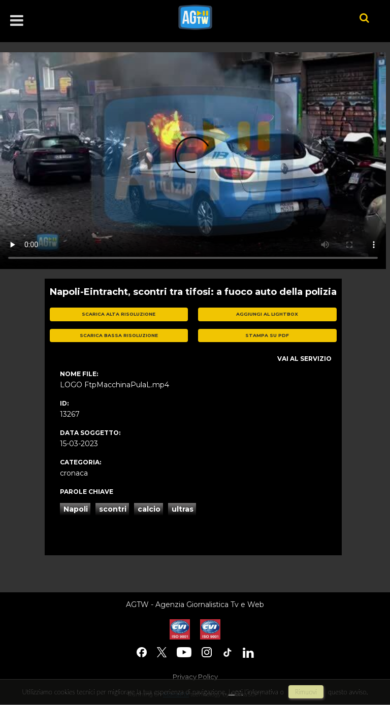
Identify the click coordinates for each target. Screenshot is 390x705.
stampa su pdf (267, 335)
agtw (253, 17)
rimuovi (306, 692)
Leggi (236, 692)
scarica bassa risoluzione (119, 335)
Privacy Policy (195, 677)
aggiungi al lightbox (267, 314)
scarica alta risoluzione (118, 314)
